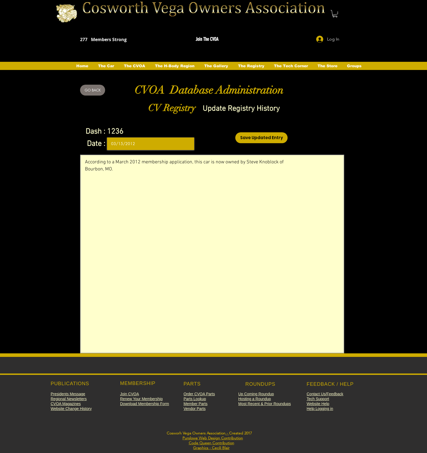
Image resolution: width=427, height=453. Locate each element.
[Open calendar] (186, 144)
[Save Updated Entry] (261, 137)
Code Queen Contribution (211, 442)
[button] (335, 13)
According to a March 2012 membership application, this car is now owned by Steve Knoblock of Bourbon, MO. (212, 254)
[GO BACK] (92, 90)
